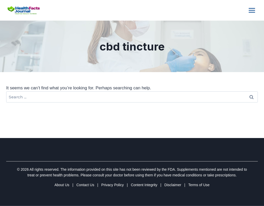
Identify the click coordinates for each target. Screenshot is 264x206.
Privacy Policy (112, 185)
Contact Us (85, 185)
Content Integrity (144, 185)
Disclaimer (172, 185)
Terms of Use (198, 185)
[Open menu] (252, 10)
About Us (61, 185)
